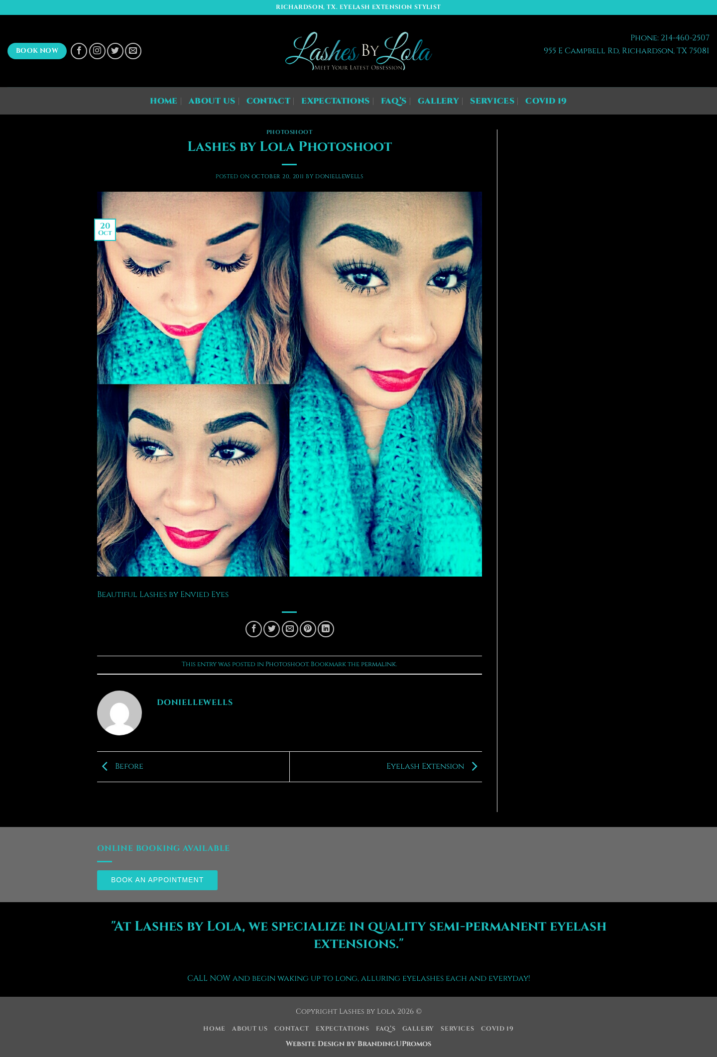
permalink (378, 664)
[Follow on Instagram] (97, 51)
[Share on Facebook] (253, 629)
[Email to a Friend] (290, 629)
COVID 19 (546, 101)
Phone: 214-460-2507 (670, 37)
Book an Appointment (157, 880)
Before (120, 766)
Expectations (335, 101)
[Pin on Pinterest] (308, 629)
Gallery (438, 101)
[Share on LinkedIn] (326, 629)
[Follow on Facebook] (79, 51)
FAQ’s (394, 101)
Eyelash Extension (434, 766)
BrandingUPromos (394, 1044)
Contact (268, 101)
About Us (212, 101)
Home (163, 101)
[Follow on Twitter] (115, 51)
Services (492, 101)
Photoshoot (289, 132)
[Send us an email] (133, 51)
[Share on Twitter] (271, 629)
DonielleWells (339, 176)
